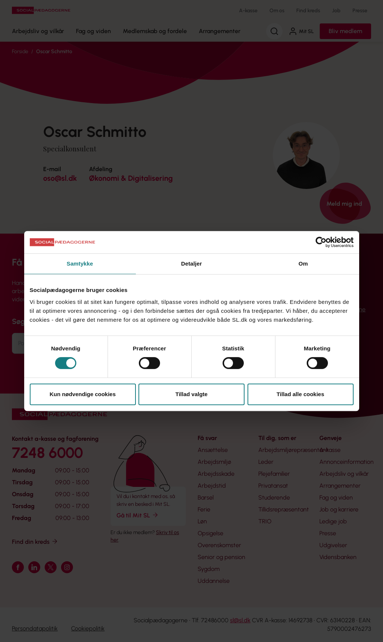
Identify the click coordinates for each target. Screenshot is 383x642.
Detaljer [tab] (191, 263)
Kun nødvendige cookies (83, 394)
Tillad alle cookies (300, 394)
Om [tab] (303, 263)
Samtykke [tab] (80, 263)
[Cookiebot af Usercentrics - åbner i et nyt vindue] (321, 242)
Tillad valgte (191, 394)
